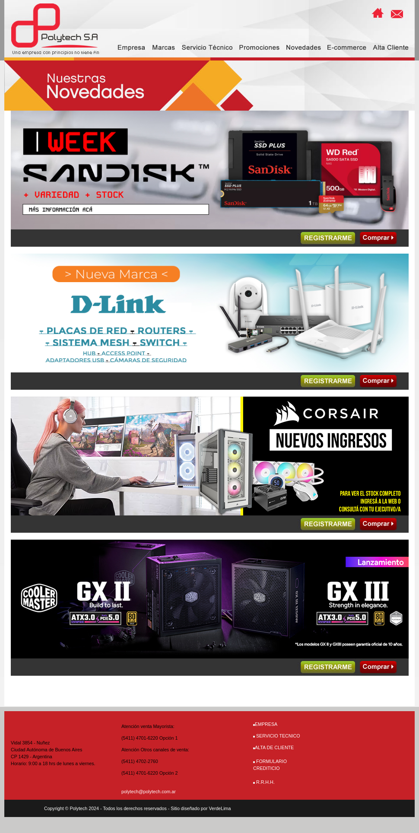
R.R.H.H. (265, 782)
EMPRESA (266, 724)
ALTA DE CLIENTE (273, 747)
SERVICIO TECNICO (278, 735)
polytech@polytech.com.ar (148, 791)
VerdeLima (220, 808)
